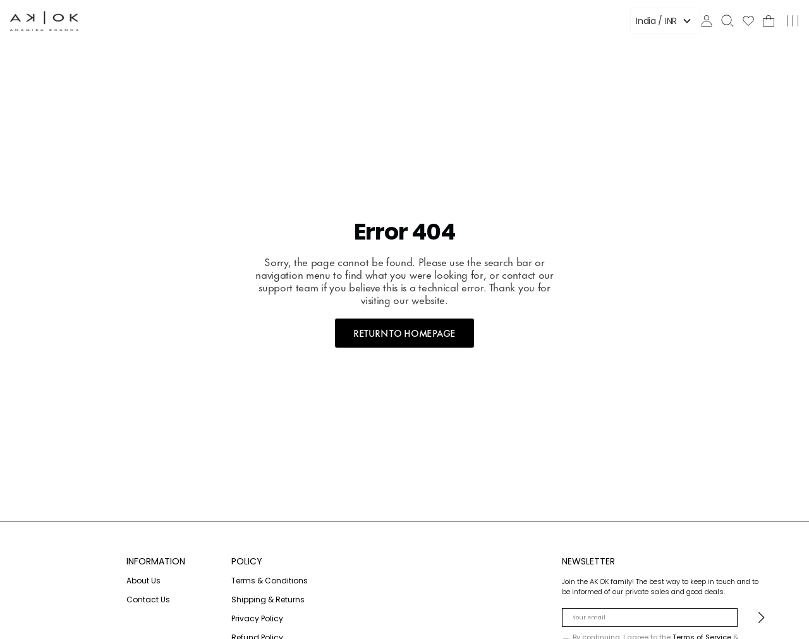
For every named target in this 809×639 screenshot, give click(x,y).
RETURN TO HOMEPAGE (404, 333)
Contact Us (148, 599)
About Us (143, 580)
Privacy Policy (257, 618)
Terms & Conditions (269, 580)
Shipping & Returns (268, 599)
